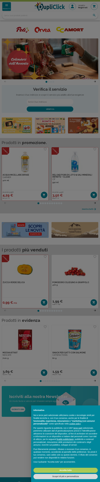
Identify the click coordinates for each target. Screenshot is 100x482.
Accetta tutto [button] (65, 470)
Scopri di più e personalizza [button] (65, 476)
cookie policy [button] (75, 424)
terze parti (77, 428)
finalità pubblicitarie (65, 439)
